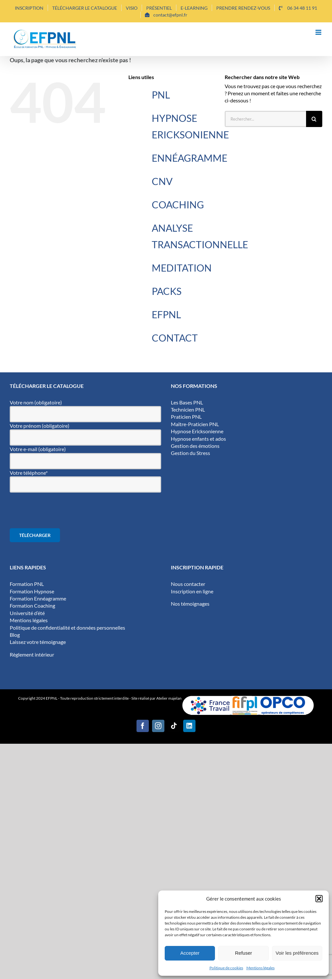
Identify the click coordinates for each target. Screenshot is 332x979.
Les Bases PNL (187, 402)
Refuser (243, 953)
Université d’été (27, 613)
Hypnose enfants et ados (198, 439)
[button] (319, 898)
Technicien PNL (188, 409)
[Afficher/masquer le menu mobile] (318, 32)
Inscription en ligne (192, 591)
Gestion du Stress (190, 453)
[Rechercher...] (265, 119)
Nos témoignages (190, 603)
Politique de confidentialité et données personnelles (67, 627)
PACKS (167, 291)
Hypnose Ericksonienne (197, 431)
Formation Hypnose (32, 591)
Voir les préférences (297, 953)
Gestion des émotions (195, 446)
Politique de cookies (226, 967)
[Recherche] (314, 119)
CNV (162, 181)
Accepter (189, 953)
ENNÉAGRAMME (189, 158)
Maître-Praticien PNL (195, 424)
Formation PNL (27, 584)
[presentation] (59, 510)
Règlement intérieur (32, 654)
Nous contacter (188, 584)
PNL (161, 94)
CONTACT (175, 338)
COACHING (178, 204)
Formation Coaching (32, 605)
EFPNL (166, 314)
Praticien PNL (186, 417)
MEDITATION (182, 268)
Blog (15, 635)
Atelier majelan (169, 698)
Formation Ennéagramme (38, 598)
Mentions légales (260, 967)
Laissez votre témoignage (38, 642)
